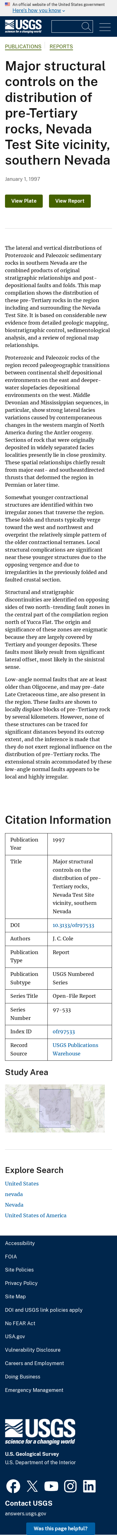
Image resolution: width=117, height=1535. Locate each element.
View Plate (24, 201)
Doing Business (22, 1377)
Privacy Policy (21, 1283)
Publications (23, 47)
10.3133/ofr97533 (73, 925)
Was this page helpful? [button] (61, 1529)
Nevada (14, 1205)
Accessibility (20, 1243)
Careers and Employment (34, 1363)
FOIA (11, 1257)
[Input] (72, 26)
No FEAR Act (20, 1323)
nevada (14, 1194)
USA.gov (15, 1337)
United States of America (35, 1215)
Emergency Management (34, 1390)
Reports (61, 47)
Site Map (15, 1297)
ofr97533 (64, 1032)
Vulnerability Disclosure (33, 1350)
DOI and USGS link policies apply (44, 1310)
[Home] (23, 32)
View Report (70, 201)
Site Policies (19, 1270)
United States (22, 1183)
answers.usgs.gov (25, 1514)
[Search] (86, 26)
